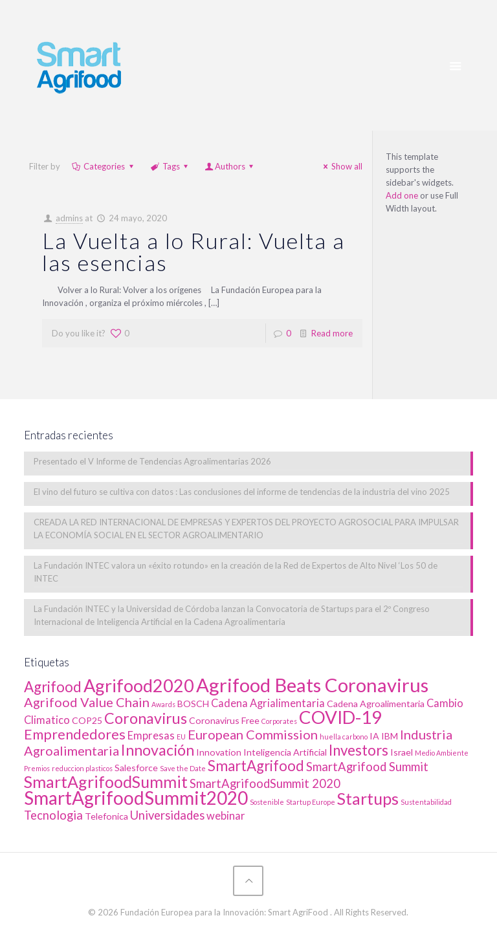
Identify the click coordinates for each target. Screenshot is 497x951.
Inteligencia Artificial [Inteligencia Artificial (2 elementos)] (285, 752)
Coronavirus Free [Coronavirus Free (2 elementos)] (224, 720)
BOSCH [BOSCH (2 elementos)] (193, 703)
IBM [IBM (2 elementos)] (389, 735)
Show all (341, 166)
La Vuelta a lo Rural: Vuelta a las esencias (193, 251)
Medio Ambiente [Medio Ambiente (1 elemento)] (442, 753)
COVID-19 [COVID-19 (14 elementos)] (340, 717)
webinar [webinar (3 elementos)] (225, 815)
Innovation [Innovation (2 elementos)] (218, 752)
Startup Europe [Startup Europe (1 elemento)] (310, 802)
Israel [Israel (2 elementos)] (401, 752)
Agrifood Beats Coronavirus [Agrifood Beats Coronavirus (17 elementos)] (312, 684)
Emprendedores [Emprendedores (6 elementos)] (75, 734)
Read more (332, 333)
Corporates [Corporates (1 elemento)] (279, 721)
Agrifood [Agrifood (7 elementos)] (53, 686)
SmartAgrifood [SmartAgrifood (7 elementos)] (256, 765)
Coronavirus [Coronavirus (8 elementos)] (145, 718)
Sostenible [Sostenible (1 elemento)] (267, 802)
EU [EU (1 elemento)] (181, 736)
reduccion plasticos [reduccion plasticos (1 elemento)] (82, 768)
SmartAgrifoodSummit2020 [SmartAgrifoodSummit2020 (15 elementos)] (136, 798)
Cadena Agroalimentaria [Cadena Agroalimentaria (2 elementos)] (376, 703)
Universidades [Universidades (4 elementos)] (167, 815)
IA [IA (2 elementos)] (374, 735)
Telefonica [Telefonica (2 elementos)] (106, 816)
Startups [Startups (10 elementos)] (368, 798)
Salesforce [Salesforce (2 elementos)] (136, 767)
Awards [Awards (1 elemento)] (163, 704)
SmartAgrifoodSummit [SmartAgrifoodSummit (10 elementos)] (106, 781)
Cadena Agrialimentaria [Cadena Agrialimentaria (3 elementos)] (268, 703)
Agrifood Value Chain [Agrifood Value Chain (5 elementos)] (86, 702)
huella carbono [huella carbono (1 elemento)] (344, 736)
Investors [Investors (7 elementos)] (358, 750)
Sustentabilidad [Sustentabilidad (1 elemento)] (426, 802)
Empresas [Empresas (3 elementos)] (151, 735)
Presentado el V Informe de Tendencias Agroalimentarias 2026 (152, 461)
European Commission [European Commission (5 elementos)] (253, 734)
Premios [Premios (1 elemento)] (37, 768)
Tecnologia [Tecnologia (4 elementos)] (53, 815)
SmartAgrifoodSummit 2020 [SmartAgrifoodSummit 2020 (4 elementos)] (265, 783)
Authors (230, 166)
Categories (103, 166)
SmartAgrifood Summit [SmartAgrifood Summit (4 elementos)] (367, 767)
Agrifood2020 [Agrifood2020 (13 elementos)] (138, 685)
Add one (402, 195)
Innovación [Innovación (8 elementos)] (157, 750)
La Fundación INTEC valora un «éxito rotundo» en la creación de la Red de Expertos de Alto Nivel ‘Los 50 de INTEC (235, 572)
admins (69, 218)
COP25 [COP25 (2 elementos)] (87, 720)
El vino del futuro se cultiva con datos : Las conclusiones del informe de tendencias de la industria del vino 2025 (242, 491)
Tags (170, 166)
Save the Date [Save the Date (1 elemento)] (183, 768)
